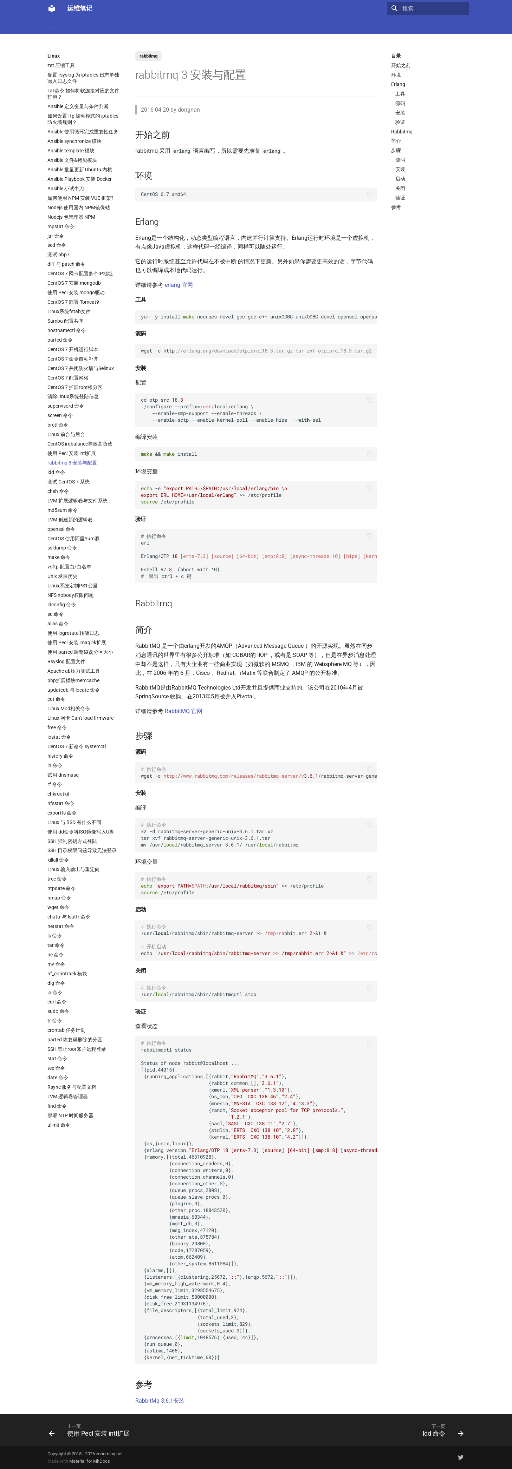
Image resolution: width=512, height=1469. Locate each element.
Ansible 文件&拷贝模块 (72, 160)
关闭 (400, 188)
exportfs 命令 (62, 813)
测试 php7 (58, 254)
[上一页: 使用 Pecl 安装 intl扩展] (91, 1430)
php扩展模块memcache (73, 680)
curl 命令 (56, 1001)
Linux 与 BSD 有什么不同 (74, 822)
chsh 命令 (58, 491)
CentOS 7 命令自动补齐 (72, 359)
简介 (396, 141)
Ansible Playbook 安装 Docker (79, 179)
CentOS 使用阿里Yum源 (73, 538)
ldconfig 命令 (61, 604)
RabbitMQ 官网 (183, 711)
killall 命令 (58, 860)
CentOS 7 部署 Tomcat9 (73, 302)
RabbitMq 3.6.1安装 (159, 1400)
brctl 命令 (57, 425)
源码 (400, 103)
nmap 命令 (59, 898)
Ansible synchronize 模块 (74, 141)
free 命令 (57, 727)
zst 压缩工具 (61, 65)
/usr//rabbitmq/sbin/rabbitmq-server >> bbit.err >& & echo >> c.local (259, 939)
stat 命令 (57, 1058)
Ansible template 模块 (71, 150)
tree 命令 (57, 879)
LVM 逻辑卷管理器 (67, 1096)
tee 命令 (56, 1068)
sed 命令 (56, 245)
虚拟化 (179, 25)
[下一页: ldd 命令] (441, 1430)
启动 (400, 179)
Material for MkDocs (89, 1461)
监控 (304, 25)
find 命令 (57, 1106)
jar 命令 (55, 236)
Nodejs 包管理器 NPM (71, 217)
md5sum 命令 (62, 510)
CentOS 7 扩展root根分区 (75, 387)
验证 (400, 122)
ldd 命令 (56, 472)
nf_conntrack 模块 (67, 973)
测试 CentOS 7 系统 (68, 482)
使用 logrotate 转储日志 (73, 633)
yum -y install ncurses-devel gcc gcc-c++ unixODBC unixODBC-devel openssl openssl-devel (259, 317)
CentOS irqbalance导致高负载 (79, 444)
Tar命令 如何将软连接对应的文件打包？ (83, 94)
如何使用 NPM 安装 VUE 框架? (80, 198)
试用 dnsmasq (63, 775)
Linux (119, 25)
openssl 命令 (61, 529)
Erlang (398, 84)
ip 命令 (54, 992)
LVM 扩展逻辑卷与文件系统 (77, 500)
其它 (387, 25)
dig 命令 (56, 983)
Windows (363, 25)
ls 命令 (54, 935)
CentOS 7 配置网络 (68, 378)
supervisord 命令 (65, 406)
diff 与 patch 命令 (66, 264)
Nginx (202, 25)
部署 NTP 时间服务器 (70, 1115)
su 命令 (55, 614)
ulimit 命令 (58, 1125)
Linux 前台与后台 (66, 434)
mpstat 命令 (60, 226)
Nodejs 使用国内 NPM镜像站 (78, 207)
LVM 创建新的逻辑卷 (70, 519)
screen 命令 (60, 415)
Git (321, 25)
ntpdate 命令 (61, 888)
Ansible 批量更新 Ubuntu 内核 (79, 169)
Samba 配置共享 (65, 321)
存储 (339, 25)
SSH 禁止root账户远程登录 (76, 1049)
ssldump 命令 (62, 548)
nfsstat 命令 (60, 803)
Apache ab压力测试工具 (73, 671)
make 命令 (58, 557)
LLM (74, 25)
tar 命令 (56, 945)
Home (53, 25)
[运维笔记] (52, 8)
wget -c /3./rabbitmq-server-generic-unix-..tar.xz (259, 772)
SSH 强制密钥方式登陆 (72, 841)
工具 (400, 94)
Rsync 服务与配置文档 (71, 1087)
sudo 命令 (58, 1011)
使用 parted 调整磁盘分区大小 (80, 652)
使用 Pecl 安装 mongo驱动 (76, 292)
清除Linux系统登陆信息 (73, 396)
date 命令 (57, 1077)
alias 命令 (58, 623)
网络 (272, 25)
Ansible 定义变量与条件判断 (78, 106)
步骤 (396, 150)
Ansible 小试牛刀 (65, 188)
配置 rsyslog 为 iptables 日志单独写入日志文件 (83, 78)
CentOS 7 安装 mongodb (74, 283)
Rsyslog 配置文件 (66, 661)
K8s (138, 25)
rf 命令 (54, 784)
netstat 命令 (60, 926)
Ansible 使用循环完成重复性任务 (82, 131)
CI (288, 25)
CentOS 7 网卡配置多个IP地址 (80, 273)
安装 (400, 113)
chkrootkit (58, 794)
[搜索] (428, 8)
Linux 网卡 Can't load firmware (80, 718)
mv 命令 (56, 964)
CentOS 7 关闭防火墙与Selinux (80, 368)
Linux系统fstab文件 (69, 311)
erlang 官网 (179, 285)
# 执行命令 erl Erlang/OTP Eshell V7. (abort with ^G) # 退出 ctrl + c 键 (259, 556)
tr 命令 (54, 1020)
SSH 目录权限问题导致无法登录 (82, 850)
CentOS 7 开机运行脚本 (72, 349)
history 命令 (60, 756)
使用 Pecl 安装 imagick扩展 (76, 642)
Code (157, 25)
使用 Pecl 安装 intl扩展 (71, 453)
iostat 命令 (59, 737)
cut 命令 (56, 699)
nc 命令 (55, 954)
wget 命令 (58, 907)
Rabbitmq (402, 131)
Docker (96, 25)
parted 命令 (60, 340)
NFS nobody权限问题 (70, 595)
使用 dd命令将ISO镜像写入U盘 (80, 832)
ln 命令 (54, 765)
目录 (396, 56)
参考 (396, 207)
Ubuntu (249, 25)
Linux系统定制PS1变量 (72, 585)
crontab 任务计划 (66, 1030)
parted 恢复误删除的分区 (74, 1039)
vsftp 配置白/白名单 (69, 566)
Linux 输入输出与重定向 (73, 869)
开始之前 (401, 65)
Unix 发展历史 (62, 576)
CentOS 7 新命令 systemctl (76, 746)
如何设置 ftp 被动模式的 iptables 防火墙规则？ (82, 119)
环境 (396, 75)
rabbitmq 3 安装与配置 (72, 463)
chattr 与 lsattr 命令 (68, 917)
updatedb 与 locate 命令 (73, 690)
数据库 (225, 25)
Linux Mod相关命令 (68, 708)
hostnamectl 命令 (66, 330)
